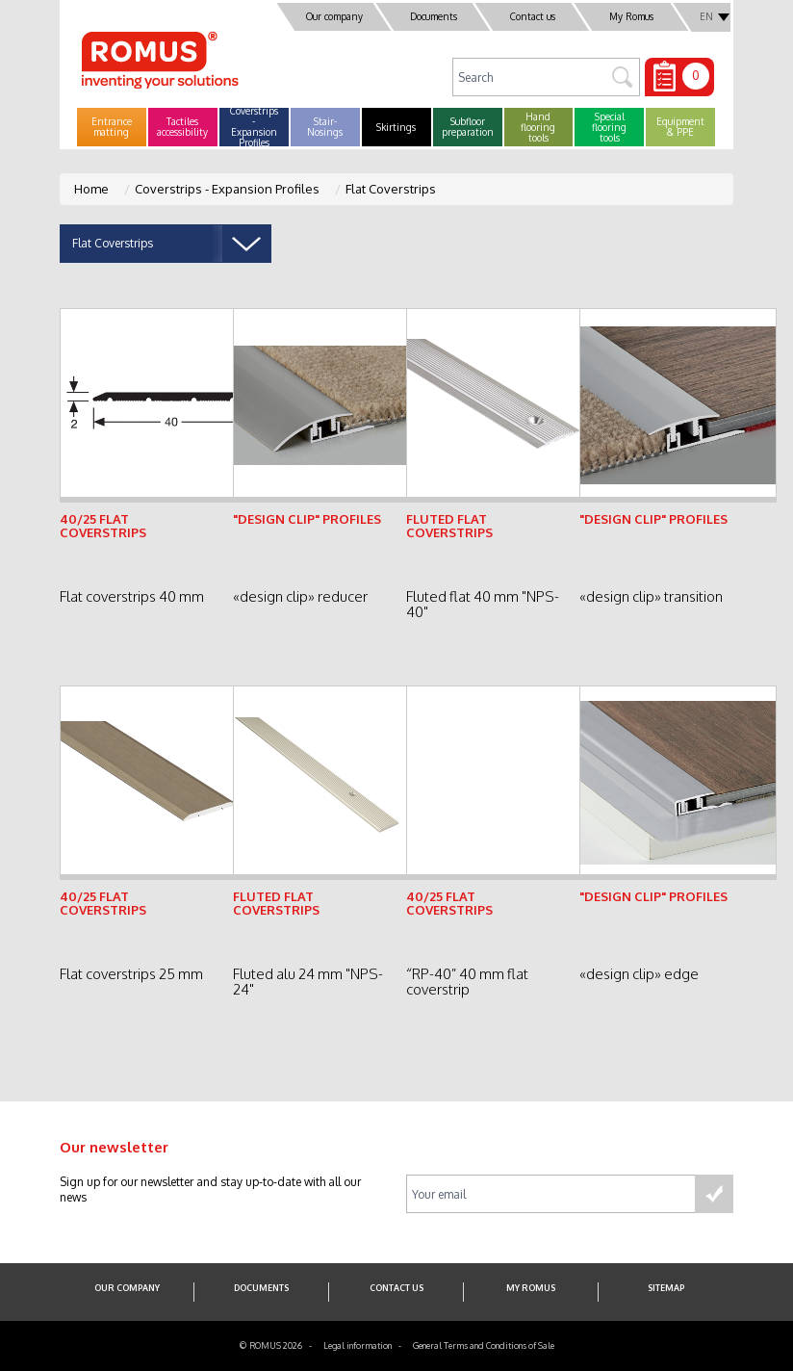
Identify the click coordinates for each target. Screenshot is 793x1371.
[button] (111, 127)
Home (91, 188)
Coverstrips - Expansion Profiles (227, 188)
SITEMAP (666, 1287)
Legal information (357, 1345)
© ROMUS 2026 (271, 1345)
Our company (334, 16)
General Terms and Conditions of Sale (483, 1345)
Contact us (532, 16)
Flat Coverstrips (390, 188)
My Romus (631, 16)
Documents (433, 16)
